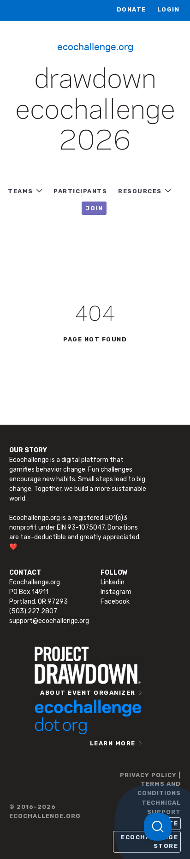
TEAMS (20, 191)
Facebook (115, 601)
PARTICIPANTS (80, 191)
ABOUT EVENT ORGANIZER (88, 692)
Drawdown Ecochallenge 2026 (95, 111)
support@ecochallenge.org (49, 621)
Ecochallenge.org (95, 46)
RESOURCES (140, 191)
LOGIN (168, 9)
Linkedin (113, 582)
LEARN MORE (113, 743)
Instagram (116, 592)
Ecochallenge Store (149, 842)
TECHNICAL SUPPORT (161, 807)
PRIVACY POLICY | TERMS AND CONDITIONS (150, 784)
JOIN (94, 208)
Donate (131, 9)
